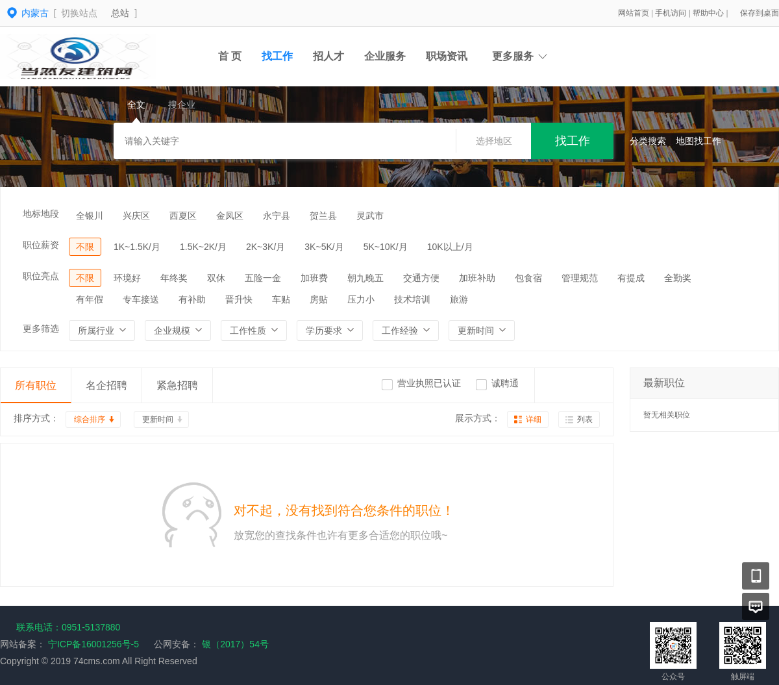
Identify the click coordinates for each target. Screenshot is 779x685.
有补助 (192, 299)
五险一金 (263, 278)
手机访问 (671, 13)
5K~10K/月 (386, 247)
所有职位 (35, 385)
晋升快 (239, 299)
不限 (85, 247)
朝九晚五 (365, 278)
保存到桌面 (759, 13)
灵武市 (370, 215)
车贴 (281, 299)
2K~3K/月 (265, 247)
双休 (216, 278)
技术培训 (412, 299)
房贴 (319, 299)
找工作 (277, 56)
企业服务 (385, 56)
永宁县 (276, 215)
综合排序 (89, 419)
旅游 (459, 299)
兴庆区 (136, 215)
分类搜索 (648, 141)
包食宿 (528, 278)
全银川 (89, 215)
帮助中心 (709, 13)
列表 (585, 419)
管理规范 (580, 278)
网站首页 (634, 13)
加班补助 (477, 278)
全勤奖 (677, 278)
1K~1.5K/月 (137, 247)
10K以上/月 (450, 247)
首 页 (229, 56)
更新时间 (157, 419)
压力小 (361, 299)
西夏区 (183, 215)
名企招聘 (106, 385)
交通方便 (421, 278)
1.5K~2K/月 (203, 247)
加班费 (314, 278)
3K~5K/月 (323, 247)
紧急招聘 (177, 385)
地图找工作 (698, 141)
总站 (120, 13)
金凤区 (229, 215)
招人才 (328, 56)
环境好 (127, 278)
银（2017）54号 (234, 644)
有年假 (89, 299)
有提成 (631, 278)
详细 (533, 419)
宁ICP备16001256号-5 (93, 644)
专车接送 (141, 299)
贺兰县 (323, 215)
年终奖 (174, 278)
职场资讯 (446, 56)
